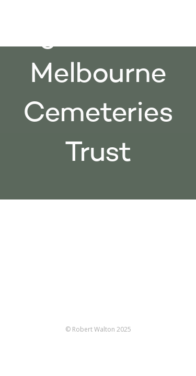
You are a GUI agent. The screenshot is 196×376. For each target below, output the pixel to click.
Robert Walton (32, 23)
